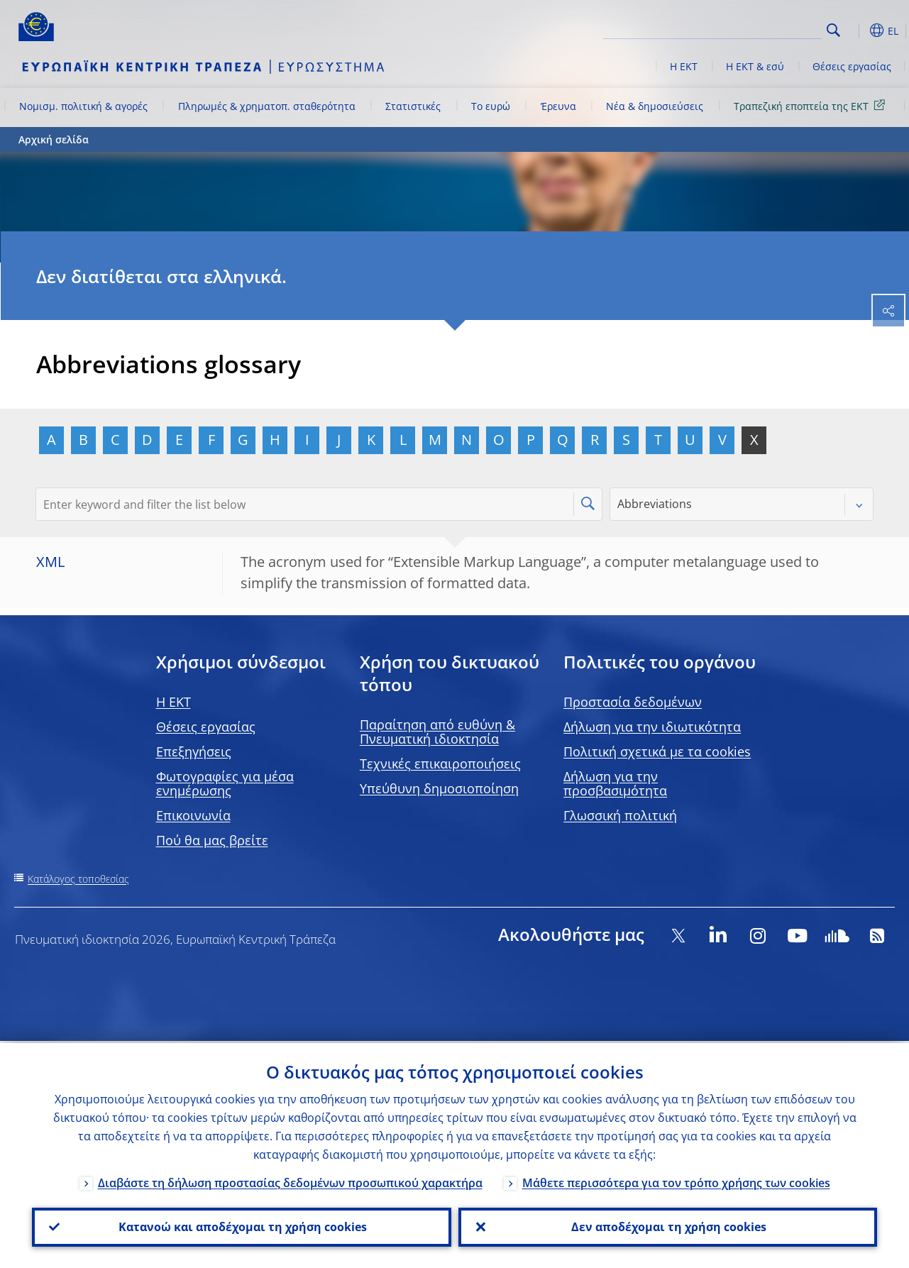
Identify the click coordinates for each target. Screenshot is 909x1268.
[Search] (751, 28)
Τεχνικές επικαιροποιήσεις (440, 763)
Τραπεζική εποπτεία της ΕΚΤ (812, 105)
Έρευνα (558, 106)
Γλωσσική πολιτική (620, 815)
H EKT (173, 701)
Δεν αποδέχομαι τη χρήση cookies (667, 1226)
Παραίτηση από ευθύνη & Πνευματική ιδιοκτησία (437, 731)
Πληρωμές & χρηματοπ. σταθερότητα (267, 106)
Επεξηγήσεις (193, 751)
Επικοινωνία (193, 815)
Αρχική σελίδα (53, 139)
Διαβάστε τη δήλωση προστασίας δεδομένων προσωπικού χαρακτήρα (290, 1181)
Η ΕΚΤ (684, 66)
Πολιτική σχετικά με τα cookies (657, 751)
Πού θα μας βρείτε (212, 840)
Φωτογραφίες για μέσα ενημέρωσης (225, 783)
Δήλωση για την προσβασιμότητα (615, 783)
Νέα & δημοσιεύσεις (654, 106)
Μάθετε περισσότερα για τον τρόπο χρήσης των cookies (676, 1181)
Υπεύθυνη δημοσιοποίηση (439, 788)
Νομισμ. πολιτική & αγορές (83, 106)
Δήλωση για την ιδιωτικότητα (652, 726)
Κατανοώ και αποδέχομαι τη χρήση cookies (241, 1226)
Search (833, 30)
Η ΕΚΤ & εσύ (755, 66)
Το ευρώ (490, 106)
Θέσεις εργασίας (851, 66)
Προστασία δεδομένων (632, 701)
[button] (855, 30)
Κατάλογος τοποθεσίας (78, 879)
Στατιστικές (413, 106)
